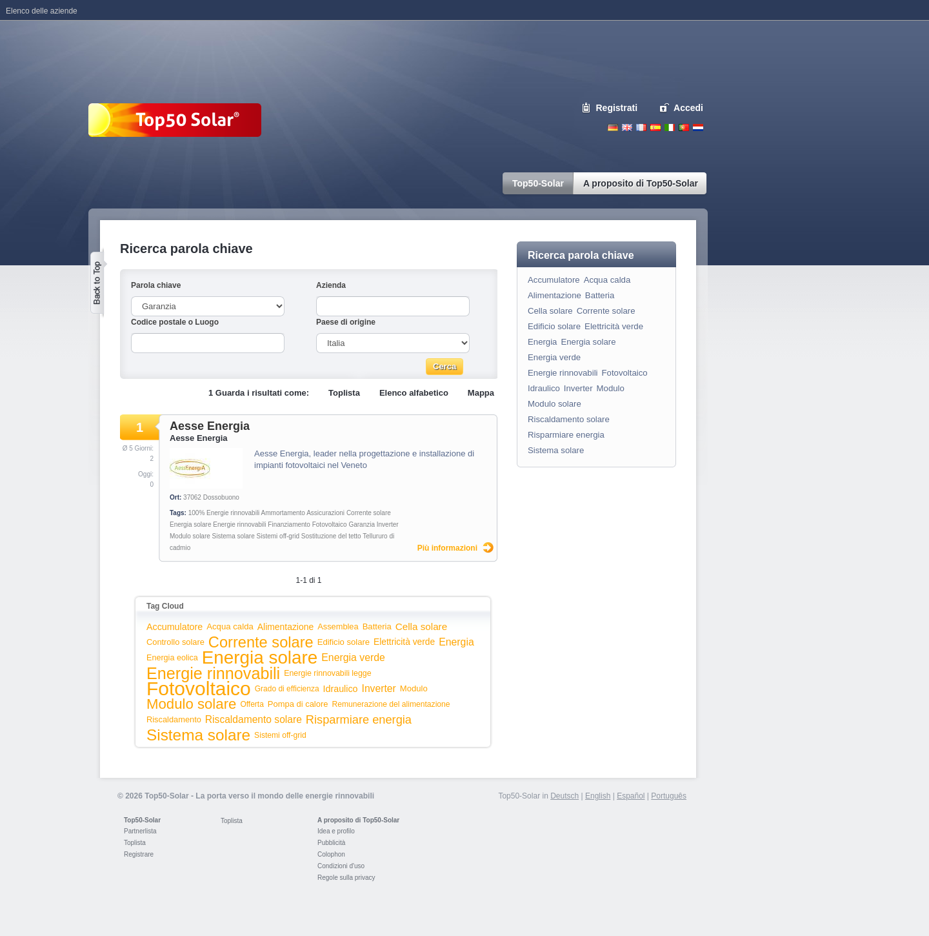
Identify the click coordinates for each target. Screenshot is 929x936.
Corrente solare (368, 512)
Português (668, 795)
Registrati (617, 108)
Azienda (331, 285)
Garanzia (361, 524)
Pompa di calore (298, 704)
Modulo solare (190, 536)
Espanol (655, 127)
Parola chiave (156, 285)
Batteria (377, 626)
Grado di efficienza (287, 688)
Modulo (414, 688)
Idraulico (340, 689)
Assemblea (337, 626)
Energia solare (190, 524)
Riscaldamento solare (253, 719)
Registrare (139, 854)
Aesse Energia (210, 426)
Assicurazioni (325, 512)
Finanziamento (289, 524)
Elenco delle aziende (41, 10)
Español (630, 795)
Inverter (388, 524)
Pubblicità (331, 842)
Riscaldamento (173, 719)
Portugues (684, 127)
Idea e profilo (336, 831)
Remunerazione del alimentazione (391, 704)
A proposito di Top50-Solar (358, 820)
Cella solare (421, 626)
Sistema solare (233, 536)
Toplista (344, 393)
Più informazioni (447, 548)
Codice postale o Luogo (175, 322)
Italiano (669, 127)
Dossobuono (221, 497)
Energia (456, 641)
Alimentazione (285, 627)
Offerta (251, 704)
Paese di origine (345, 322)
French (641, 127)
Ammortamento (283, 512)
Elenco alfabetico (413, 393)
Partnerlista (140, 831)
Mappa (481, 393)
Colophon (331, 854)
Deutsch (613, 127)
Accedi (688, 108)
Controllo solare (175, 642)
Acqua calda (230, 626)
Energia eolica (172, 657)
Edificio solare (343, 642)
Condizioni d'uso (341, 866)
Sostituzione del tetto (331, 536)
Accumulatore (174, 627)
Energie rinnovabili (239, 524)
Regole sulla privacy (346, 877)
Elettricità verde (404, 642)
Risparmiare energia (359, 719)
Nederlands (698, 127)
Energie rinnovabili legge (327, 673)
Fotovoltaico (329, 524)
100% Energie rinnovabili (224, 512)
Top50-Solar (142, 820)
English (627, 127)
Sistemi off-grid (278, 536)
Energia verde (353, 657)
